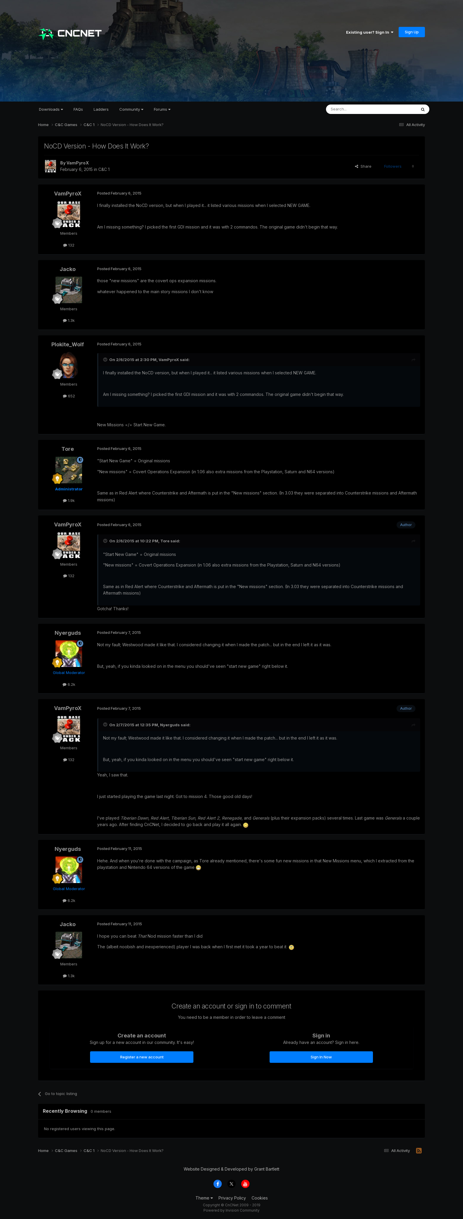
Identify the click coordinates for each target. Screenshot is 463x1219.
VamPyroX (77, 162)
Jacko (68, 269)
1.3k (69, 320)
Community (131, 109)
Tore (67, 449)
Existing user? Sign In (369, 32)
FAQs (78, 109)
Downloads (51, 109)
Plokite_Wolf (67, 344)
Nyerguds (68, 633)
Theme (204, 1197)
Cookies (260, 1197)
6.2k (69, 684)
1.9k (69, 500)
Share (363, 166)
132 (68, 245)
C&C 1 (104, 169)
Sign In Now (321, 1057)
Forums (162, 109)
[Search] (356, 109)
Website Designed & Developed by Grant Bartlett (231, 1168)
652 (69, 396)
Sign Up (412, 32)
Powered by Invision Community (231, 1210)
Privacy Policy (232, 1197)
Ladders (101, 109)
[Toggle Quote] (105, 359)
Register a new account (142, 1057)
